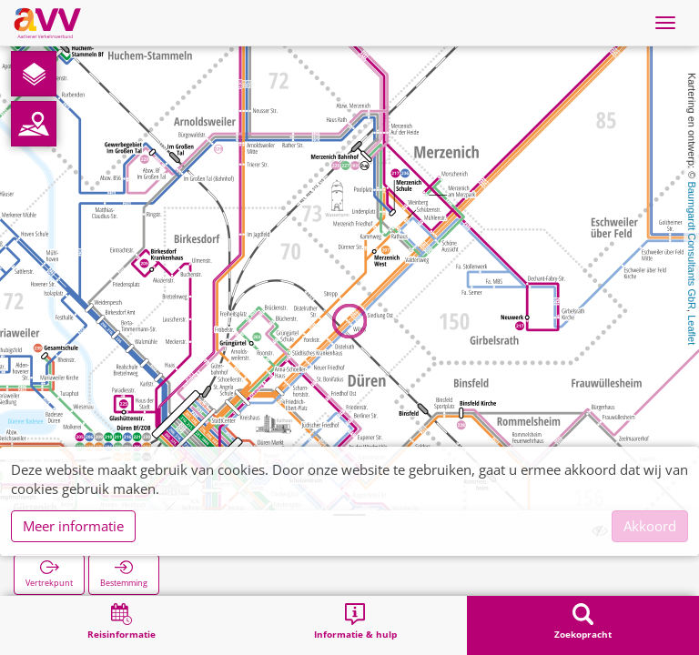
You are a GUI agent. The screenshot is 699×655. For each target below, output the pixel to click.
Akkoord (649, 526)
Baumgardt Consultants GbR (691, 245)
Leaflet (691, 330)
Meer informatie (73, 526)
